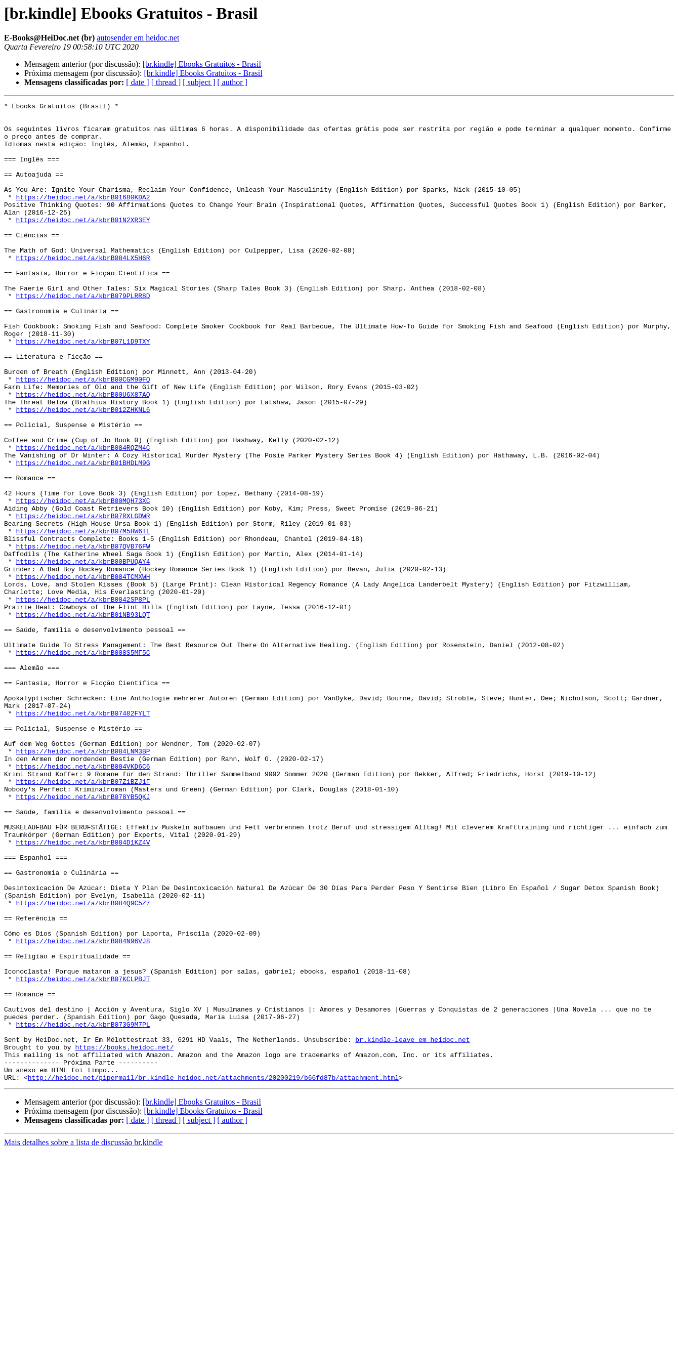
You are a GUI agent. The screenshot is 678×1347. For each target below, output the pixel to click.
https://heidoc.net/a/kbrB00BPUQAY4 (83, 653)
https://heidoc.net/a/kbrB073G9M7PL (83, 1209)
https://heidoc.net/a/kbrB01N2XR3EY (83, 243)
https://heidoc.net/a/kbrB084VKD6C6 (83, 899)
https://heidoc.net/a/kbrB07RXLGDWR (83, 599)
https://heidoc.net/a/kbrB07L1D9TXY (83, 389)
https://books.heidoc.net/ (124, 1236)
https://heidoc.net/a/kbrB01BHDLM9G (83, 535)
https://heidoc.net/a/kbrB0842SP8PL (83, 699)
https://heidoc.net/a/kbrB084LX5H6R (83, 289)
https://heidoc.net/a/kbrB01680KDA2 (83, 216)
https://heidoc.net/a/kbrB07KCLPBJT (83, 1154)
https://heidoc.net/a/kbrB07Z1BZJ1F (83, 917)
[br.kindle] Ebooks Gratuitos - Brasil (202, 64)
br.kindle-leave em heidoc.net (412, 1227)
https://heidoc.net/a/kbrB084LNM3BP (83, 881)
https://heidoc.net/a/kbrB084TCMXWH (83, 672)
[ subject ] (199, 82)
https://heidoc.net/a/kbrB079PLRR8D (83, 335)
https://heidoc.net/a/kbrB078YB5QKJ (83, 936)
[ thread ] (166, 82)
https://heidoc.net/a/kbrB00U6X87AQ (83, 453)
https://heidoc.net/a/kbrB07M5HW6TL (83, 617)
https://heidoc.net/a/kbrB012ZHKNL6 (83, 471)
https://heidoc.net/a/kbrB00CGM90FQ (83, 435)
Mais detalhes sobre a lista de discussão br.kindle (83, 1338)
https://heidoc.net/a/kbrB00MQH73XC (83, 580)
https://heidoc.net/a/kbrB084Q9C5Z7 (83, 1063)
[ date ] (137, 82)
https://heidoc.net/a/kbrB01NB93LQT (83, 717)
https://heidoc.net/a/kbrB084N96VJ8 (83, 1109)
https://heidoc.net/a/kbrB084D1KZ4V (83, 990)
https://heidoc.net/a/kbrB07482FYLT (83, 835)
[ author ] (232, 82)
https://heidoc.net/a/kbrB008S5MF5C (83, 763)
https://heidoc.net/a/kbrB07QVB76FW (83, 635)
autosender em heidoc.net (138, 37)
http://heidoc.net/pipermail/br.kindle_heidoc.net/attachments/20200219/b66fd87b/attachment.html (213, 1273)
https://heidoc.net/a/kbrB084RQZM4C (83, 517)
